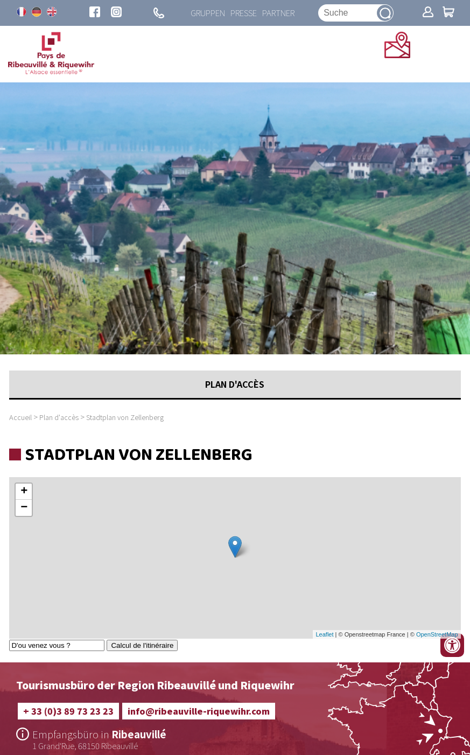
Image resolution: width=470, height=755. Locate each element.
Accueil (20, 417)
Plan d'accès (59, 417)
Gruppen (207, 13)
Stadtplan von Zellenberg (125, 417)
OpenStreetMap (437, 634)
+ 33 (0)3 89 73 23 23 (68, 710)
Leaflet (324, 634)
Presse (243, 13)
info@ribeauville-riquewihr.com (199, 710)
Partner (279, 13)
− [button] (23, 508)
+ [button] (23, 492)
